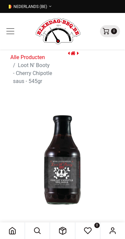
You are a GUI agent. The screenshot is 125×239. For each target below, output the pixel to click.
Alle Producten (27, 57)
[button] (37, 230)
